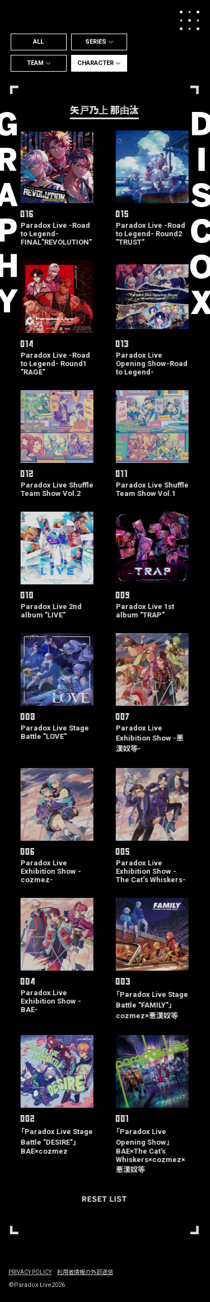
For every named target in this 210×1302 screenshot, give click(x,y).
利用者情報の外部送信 (85, 1272)
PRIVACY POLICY (30, 1272)
